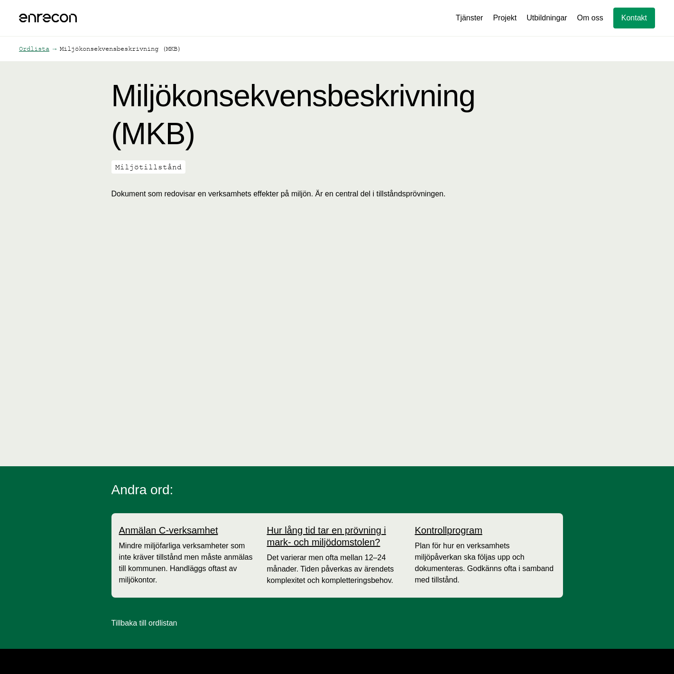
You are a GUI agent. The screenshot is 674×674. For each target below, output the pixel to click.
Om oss (590, 18)
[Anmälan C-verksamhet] (168, 530)
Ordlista (34, 49)
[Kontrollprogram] (448, 530)
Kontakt (634, 18)
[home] (48, 18)
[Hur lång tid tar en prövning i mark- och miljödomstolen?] (337, 536)
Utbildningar (546, 18)
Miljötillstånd (148, 167)
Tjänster (469, 18)
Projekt (505, 18)
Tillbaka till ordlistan (144, 623)
